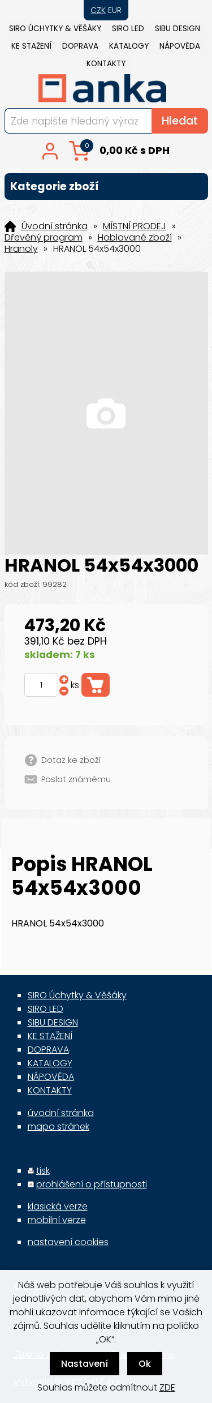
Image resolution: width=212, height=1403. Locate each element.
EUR (115, 10)
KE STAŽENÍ (31, 46)
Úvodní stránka (54, 226)
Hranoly (21, 249)
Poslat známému (76, 779)
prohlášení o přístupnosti (91, 1184)
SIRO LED (128, 28)
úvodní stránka (61, 1112)
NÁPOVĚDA (179, 46)
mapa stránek (58, 1126)
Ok (145, 1363)
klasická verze (58, 1206)
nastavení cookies (68, 1241)
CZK (98, 10)
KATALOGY (129, 46)
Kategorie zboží (106, 186)
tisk (43, 1170)
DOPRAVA (80, 46)
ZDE (167, 1387)
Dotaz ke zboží (71, 760)
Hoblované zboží (135, 237)
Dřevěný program (44, 237)
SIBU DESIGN (177, 28)
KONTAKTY (106, 63)
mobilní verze (57, 1219)
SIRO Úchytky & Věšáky (55, 28)
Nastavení (84, 1363)
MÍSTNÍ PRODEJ (134, 226)
